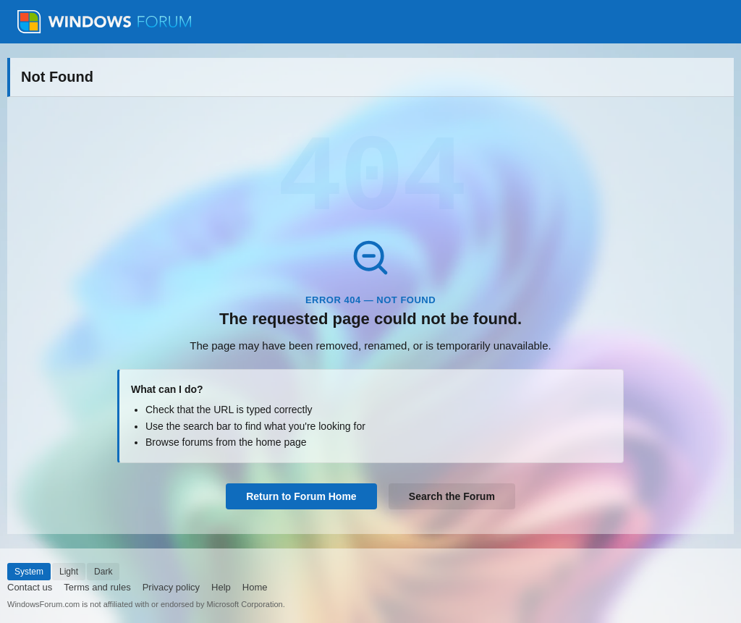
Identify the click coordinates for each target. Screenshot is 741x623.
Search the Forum (452, 496)
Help (221, 587)
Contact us (29, 587)
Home (255, 587)
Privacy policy (171, 587)
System (28, 572)
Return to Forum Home (301, 496)
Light (68, 572)
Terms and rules (97, 587)
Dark (103, 572)
